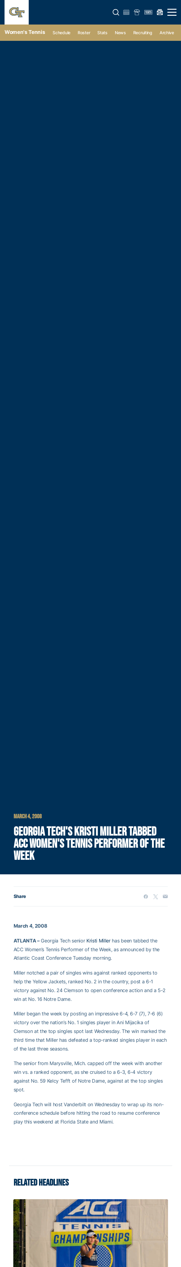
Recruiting (142, 32)
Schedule (61, 32)
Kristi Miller (98, 941)
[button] (116, 12)
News (120, 32)
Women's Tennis (25, 32)
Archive (167, 32)
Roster (84, 32)
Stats (102, 32)
